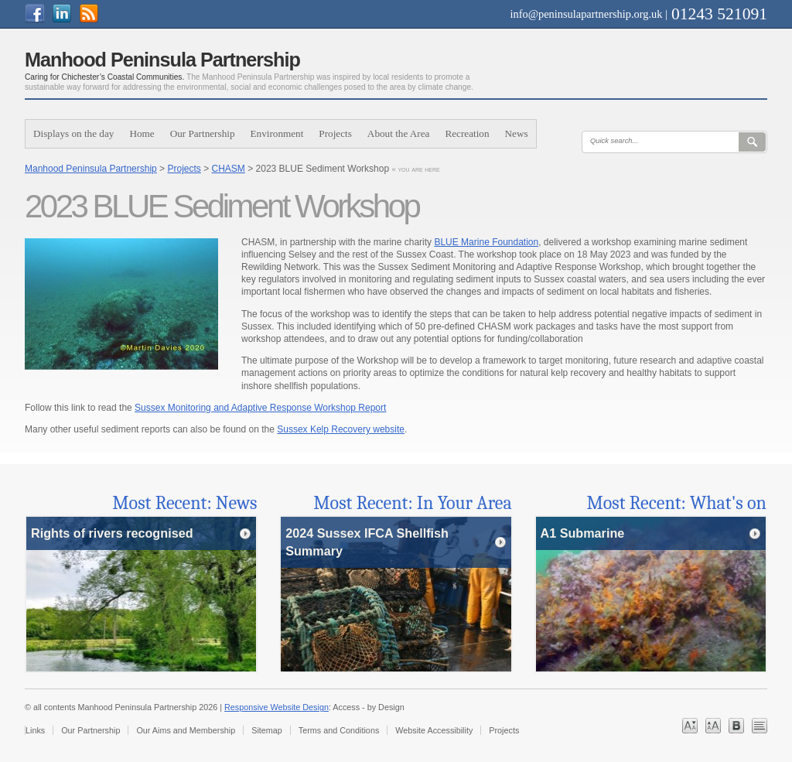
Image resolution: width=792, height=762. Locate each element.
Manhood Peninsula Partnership (91, 168)
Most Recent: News (184, 503)
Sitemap (266, 730)
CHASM (228, 168)
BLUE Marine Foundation (486, 242)
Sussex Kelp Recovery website (341, 429)
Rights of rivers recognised (112, 533)
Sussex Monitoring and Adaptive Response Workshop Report (260, 407)
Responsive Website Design (276, 707)
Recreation (467, 133)
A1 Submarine (582, 533)
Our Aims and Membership (185, 730)
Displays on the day (73, 133)
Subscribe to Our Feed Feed (96, 13)
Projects (335, 133)
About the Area (398, 133)
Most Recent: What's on (676, 503)
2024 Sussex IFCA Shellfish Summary (367, 542)
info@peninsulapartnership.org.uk (586, 14)
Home (141, 133)
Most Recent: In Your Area (412, 503)
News (516, 133)
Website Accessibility (434, 730)
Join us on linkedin (69, 13)
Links (35, 730)
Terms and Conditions (339, 730)
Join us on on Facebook (42, 13)
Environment (277, 133)
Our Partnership (202, 133)
